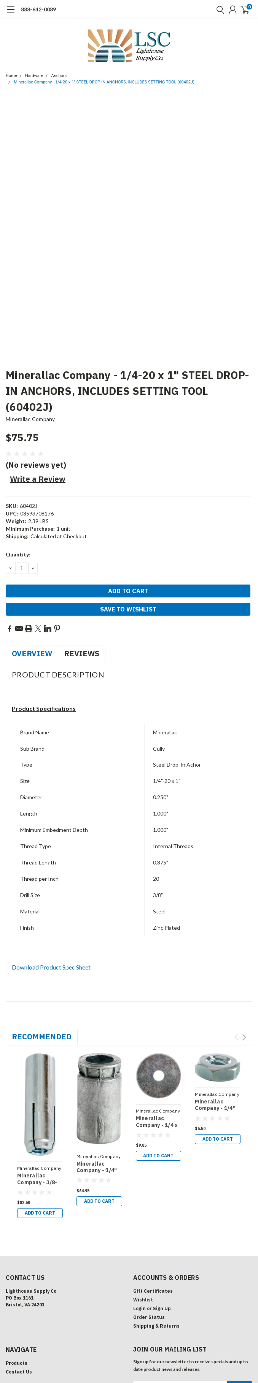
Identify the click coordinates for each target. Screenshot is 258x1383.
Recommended (42, 1036)
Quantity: (18, 554)
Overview (32, 653)
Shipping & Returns (156, 1242)
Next (244, 1037)
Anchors (59, 75)
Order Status (149, 1233)
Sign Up (162, 1224)
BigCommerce (147, 1353)
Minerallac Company (30, 419)
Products (16, 1279)
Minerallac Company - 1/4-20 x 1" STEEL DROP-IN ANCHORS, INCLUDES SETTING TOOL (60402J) (104, 82)
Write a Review (37, 479)
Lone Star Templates (215, 1353)
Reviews (81, 653)
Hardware (34, 75)
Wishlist (143, 1216)
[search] (218, 9)
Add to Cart (217, 1139)
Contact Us (19, 1288)
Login (139, 1224)
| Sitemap (92, 1353)
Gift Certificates (153, 1207)
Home (11, 75)
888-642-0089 (38, 9)
